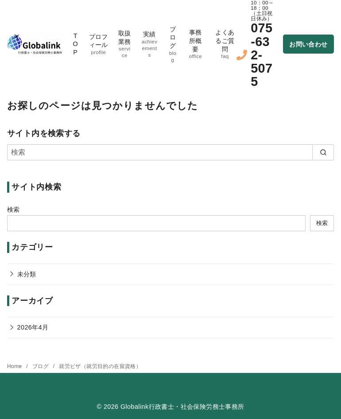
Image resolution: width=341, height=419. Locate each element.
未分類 (26, 274)
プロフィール (98, 44)
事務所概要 (195, 44)
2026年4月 (33, 327)
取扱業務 (124, 44)
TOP (75, 44)
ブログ (173, 44)
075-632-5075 (261, 55)
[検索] (170, 152)
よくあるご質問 (224, 44)
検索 (13, 209)
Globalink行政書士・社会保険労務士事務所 (182, 406)
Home (15, 366)
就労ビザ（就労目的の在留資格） (100, 366)
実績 (149, 44)
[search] (323, 152)
